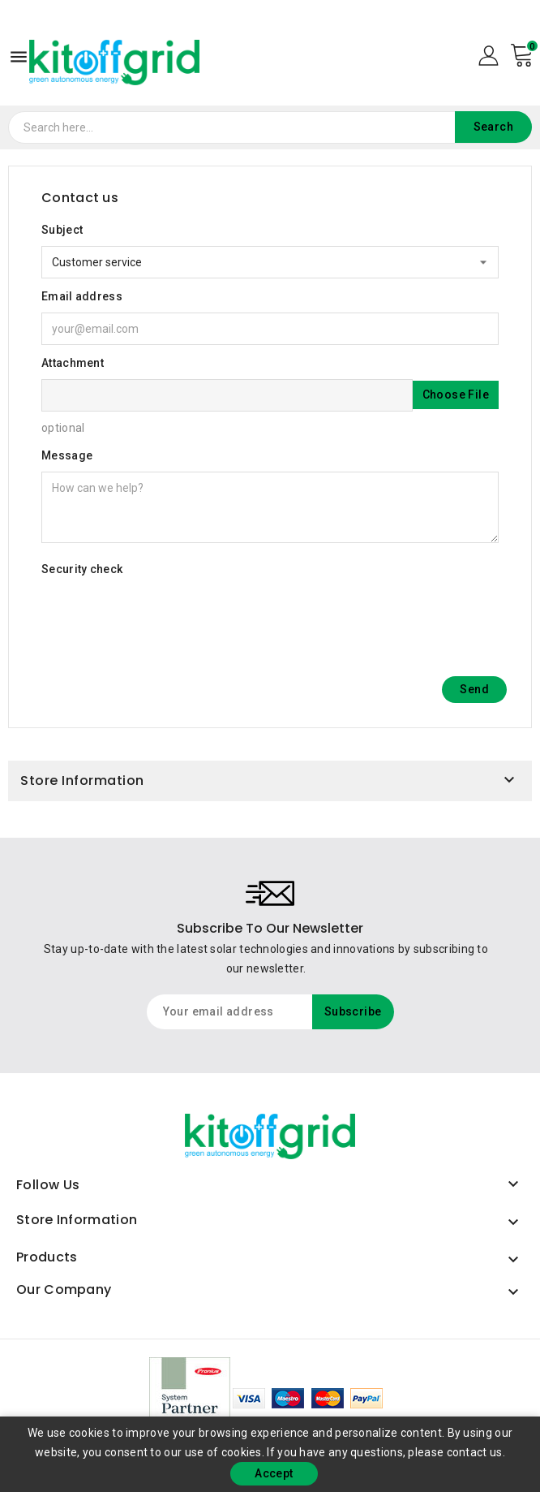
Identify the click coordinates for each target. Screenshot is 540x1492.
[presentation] (164, 617)
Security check (81, 569)
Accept (274, 1473)
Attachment (72, 362)
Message (66, 455)
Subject (62, 229)
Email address (81, 296)
